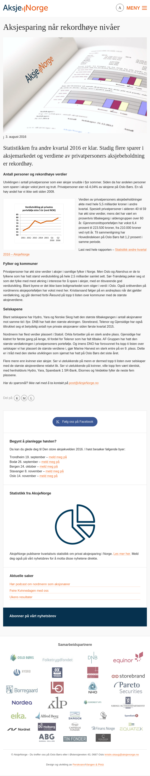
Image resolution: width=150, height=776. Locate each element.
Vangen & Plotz (95, 764)
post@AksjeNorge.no (83, 383)
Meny (133, 8)
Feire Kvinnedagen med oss (29, 590)
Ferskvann (79, 764)
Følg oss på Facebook (77, 421)
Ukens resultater (21, 597)
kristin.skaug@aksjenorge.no (122, 754)
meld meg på (58, 457)
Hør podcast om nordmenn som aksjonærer (40, 584)
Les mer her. (122, 553)
